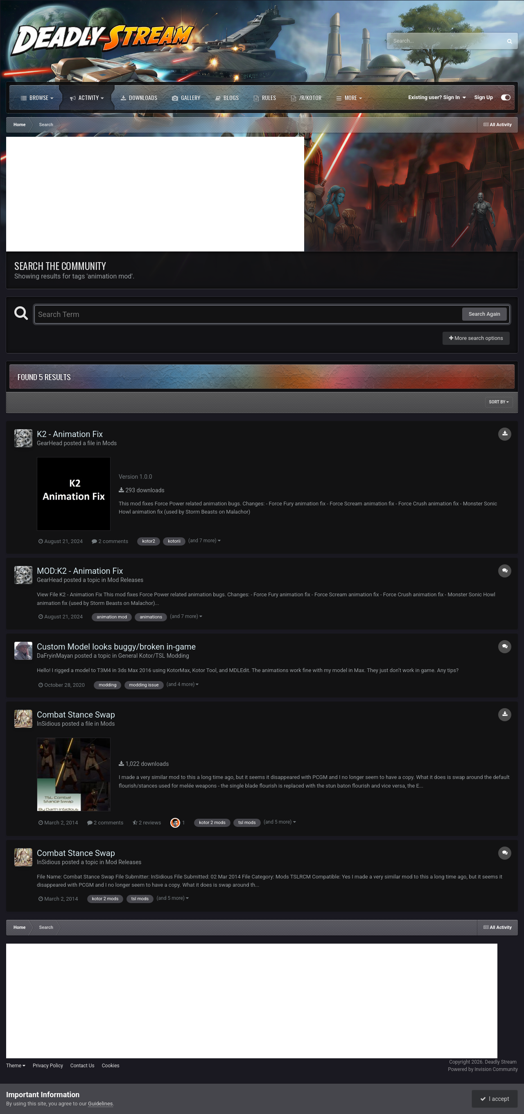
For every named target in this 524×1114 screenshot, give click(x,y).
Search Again (484, 314)
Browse (37, 97)
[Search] (424, 41)
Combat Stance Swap (76, 715)
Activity (87, 97)
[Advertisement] (155, 194)
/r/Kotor (306, 97)
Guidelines (100, 1103)
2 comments (110, 541)
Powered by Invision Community (483, 1069)
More (349, 97)
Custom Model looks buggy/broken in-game (116, 647)
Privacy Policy (48, 1066)
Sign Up (483, 97)
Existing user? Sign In (437, 97)
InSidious (48, 723)
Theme (15, 1066)
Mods (109, 443)
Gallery (186, 97)
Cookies (111, 1066)
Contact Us (82, 1066)
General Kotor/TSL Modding (153, 655)
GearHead (49, 443)
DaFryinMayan (55, 655)
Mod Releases (125, 580)
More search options (476, 338)
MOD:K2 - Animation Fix (80, 571)
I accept (494, 1099)
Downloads (139, 97)
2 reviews (147, 823)
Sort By (499, 402)
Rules (264, 97)
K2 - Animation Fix (70, 434)
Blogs (227, 97)
